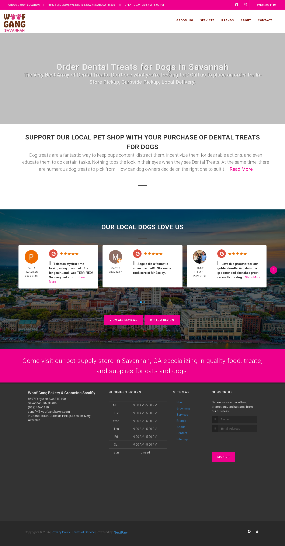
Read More (241, 169)
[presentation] (234, 440)
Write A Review (162, 319)
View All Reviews (123, 319)
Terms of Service (83, 532)
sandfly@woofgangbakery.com (49, 411)
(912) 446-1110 (38, 407)
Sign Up (223, 456)
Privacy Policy (61, 532)
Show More (252, 277)
